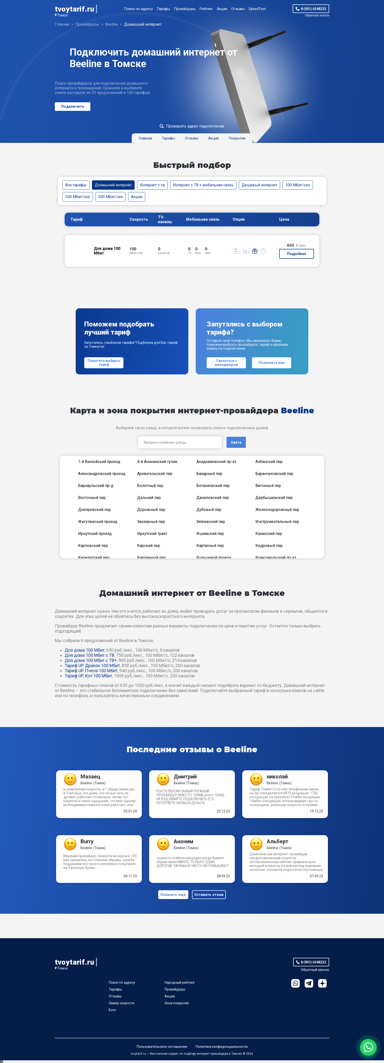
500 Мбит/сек (110, 196)
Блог (112, 1013)
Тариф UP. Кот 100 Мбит (88, 675)
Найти (236, 442)
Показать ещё (172, 896)
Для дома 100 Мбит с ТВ (89, 655)
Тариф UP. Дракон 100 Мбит (92, 665)
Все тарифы (76, 185)
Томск (62, 15)
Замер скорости (121, 1006)
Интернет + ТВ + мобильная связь (203, 185)
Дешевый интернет (259, 185)
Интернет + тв (152, 185)
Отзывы (238, 9)
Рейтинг (206, 9)
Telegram (309, 986)
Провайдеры (185, 9)
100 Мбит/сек (297, 185)
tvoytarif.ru (74, 9)
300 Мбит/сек (77, 196)
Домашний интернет (113, 185)
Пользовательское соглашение (162, 1049)
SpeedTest (257, 9)
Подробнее (296, 254)
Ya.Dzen (322, 986)
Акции (222, 9)
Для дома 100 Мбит (85, 650)
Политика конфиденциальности (222, 1049)
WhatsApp (295, 986)
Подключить (72, 106)
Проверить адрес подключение (195, 126)
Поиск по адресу (138, 9)
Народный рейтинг (180, 985)
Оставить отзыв (210, 896)
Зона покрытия (177, 1006)
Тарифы (163, 9)
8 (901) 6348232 (313, 9)
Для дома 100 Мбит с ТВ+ (91, 660)
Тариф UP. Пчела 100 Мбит (91, 670)
